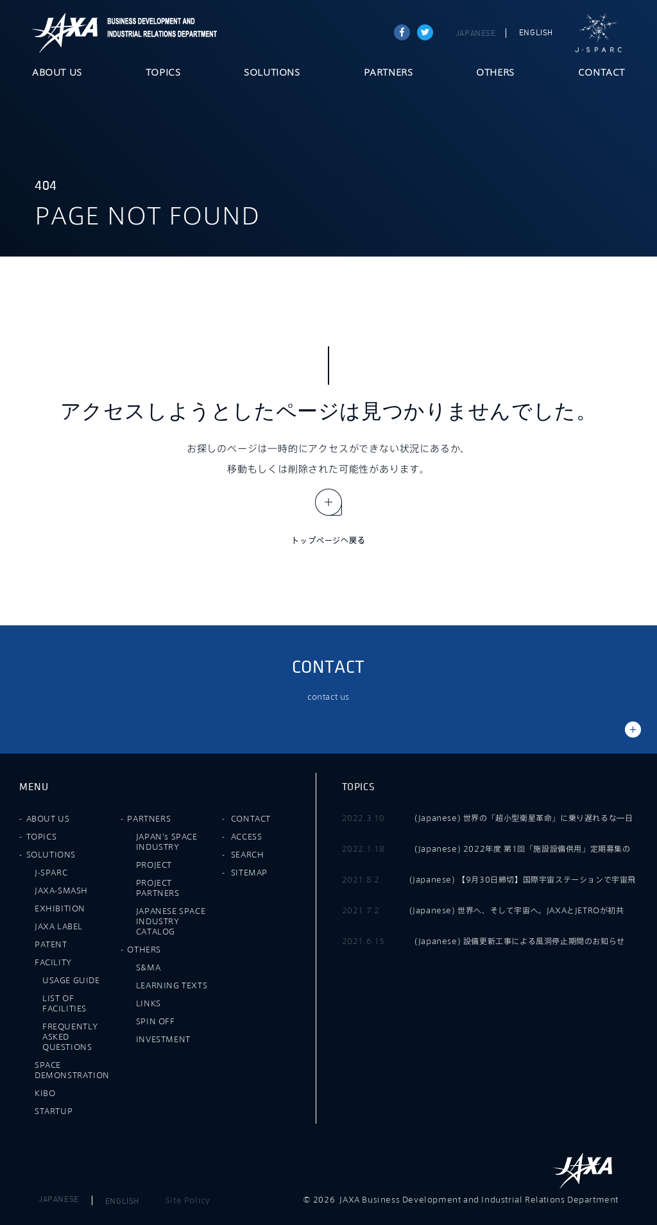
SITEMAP (249, 872)
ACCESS (246, 836)
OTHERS (495, 73)
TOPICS (163, 73)
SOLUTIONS (272, 73)
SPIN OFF (155, 1021)
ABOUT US (57, 73)
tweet (425, 32)
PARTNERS (388, 73)
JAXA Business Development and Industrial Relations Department (159, 33)
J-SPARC (598, 33)
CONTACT (601, 73)
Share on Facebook (402, 32)
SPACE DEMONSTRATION (72, 1070)
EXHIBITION (60, 908)
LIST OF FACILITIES (64, 1003)
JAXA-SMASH (61, 890)
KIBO (45, 1093)
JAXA (65, 33)
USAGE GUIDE (71, 980)
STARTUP (54, 1111)
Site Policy (188, 1200)
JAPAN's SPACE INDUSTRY (167, 841)
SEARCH (247, 854)
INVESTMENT (163, 1039)
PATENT (51, 944)
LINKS (148, 1003)
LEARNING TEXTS (171, 985)
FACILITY (53, 962)
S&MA (148, 967)
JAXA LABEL (59, 926)
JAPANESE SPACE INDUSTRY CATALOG (170, 921)
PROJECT (154, 864)
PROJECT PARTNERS (158, 887)
